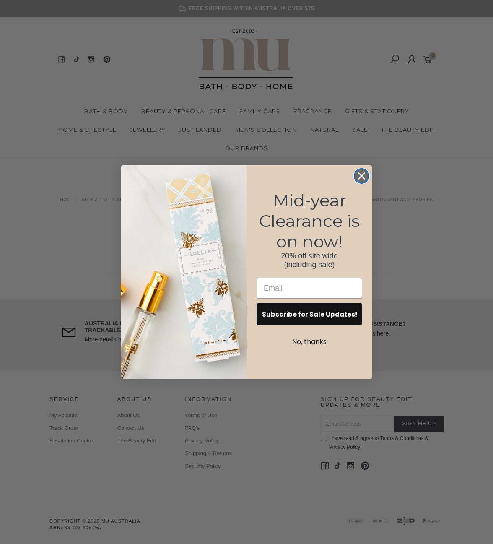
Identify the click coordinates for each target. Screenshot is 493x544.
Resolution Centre (71, 440)
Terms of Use (201, 415)
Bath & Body (106, 111)
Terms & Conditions (402, 438)
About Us (128, 415)
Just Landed (200, 129)
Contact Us (130, 428)
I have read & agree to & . (374, 442)
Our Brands (246, 148)
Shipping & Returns (208, 453)
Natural (324, 129)
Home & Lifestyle (87, 129)
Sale (360, 129)
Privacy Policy (202, 440)
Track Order (63, 428)
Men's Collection (266, 129)
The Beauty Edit (408, 129)
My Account (63, 415)
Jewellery (148, 129)
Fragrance (312, 111)
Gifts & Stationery (377, 111)
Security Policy (203, 466)
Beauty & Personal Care (183, 111)
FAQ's (192, 428)
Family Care (259, 111)
